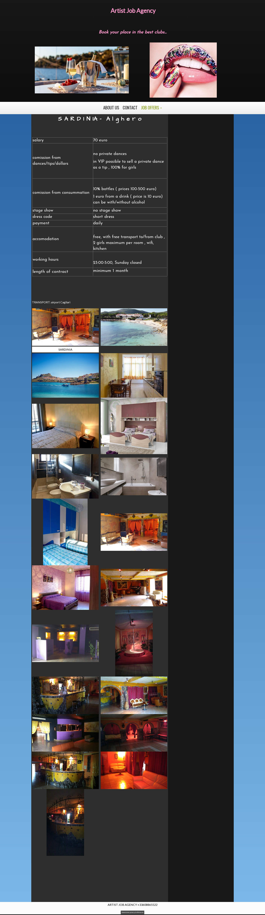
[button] (151, 107)
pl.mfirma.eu (139, 912)
